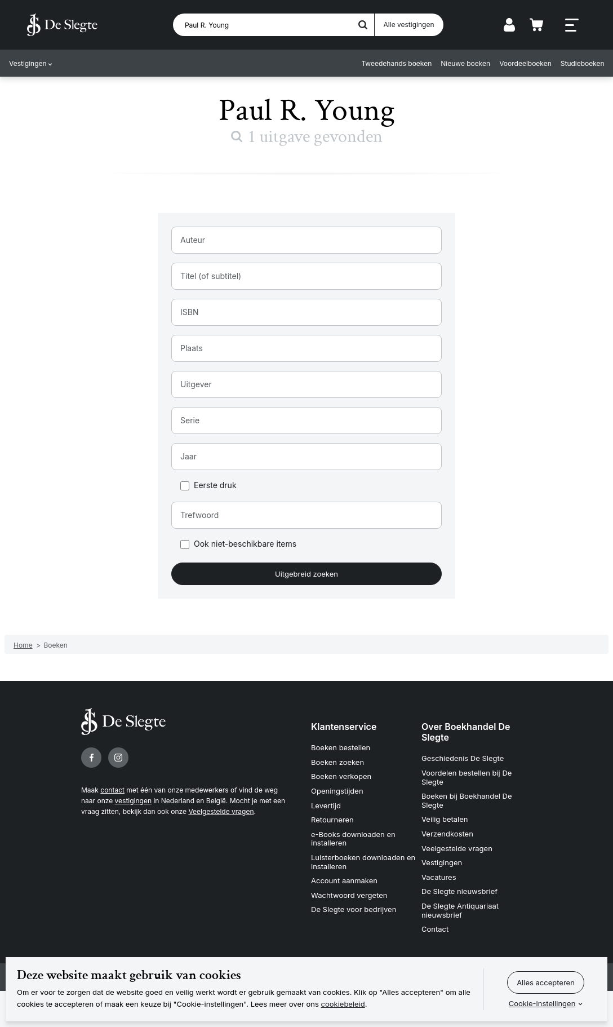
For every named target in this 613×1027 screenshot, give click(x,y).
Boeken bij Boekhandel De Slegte (466, 800)
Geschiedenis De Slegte (462, 758)
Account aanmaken (344, 880)
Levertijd (326, 805)
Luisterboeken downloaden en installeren (363, 862)
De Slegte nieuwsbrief (459, 891)
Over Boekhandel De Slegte (465, 732)
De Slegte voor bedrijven (353, 909)
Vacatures (438, 877)
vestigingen (133, 800)
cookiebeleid (343, 1003)
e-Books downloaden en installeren (353, 839)
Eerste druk (215, 485)
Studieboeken (582, 63)
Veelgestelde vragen (221, 811)
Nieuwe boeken (465, 63)
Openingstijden (337, 790)
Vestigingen (28, 63)
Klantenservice (343, 726)
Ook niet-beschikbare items (245, 544)
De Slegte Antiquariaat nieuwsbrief (460, 910)
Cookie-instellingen (542, 1003)
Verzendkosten (447, 833)
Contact (434, 928)
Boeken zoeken (337, 762)
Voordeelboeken (525, 63)
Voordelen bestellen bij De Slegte (466, 777)
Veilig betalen (444, 819)
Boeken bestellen (340, 747)
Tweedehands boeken (396, 63)
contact (112, 790)
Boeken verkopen (341, 776)
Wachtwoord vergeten (349, 895)
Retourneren (332, 819)
